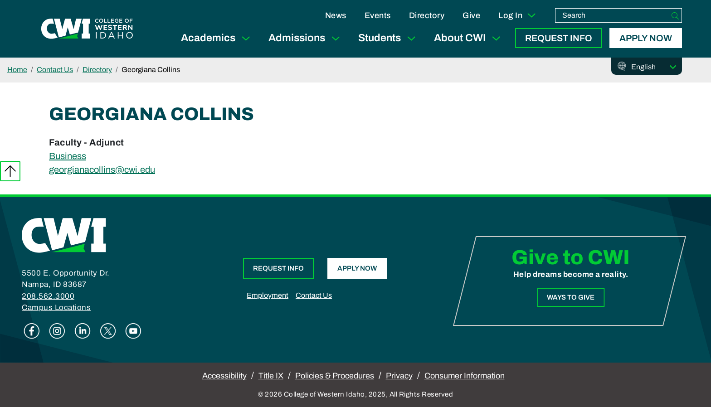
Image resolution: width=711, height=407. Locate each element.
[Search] (675, 15)
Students (388, 38)
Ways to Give (570, 297)
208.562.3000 (48, 296)
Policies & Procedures (334, 375)
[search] (612, 15)
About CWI (469, 38)
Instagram (57, 331)
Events (378, 15)
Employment (267, 295)
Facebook (32, 331)
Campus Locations (56, 307)
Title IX (270, 375)
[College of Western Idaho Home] (87, 29)
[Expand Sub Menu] (246, 38)
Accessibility (224, 375)
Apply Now (645, 38)
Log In (517, 15)
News (335, 15)
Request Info (558, 38)
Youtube (133, 331)
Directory (427, 15)
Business (67, 156)
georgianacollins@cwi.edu (102, 169)
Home (17, 69)
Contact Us (55, 69)
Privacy (399, 375)
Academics (217, 38)
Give (471, 15)
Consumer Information (464, 375)
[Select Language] (654, 67)
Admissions (306, 38)
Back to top (10, 171)
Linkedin (83, 331)
